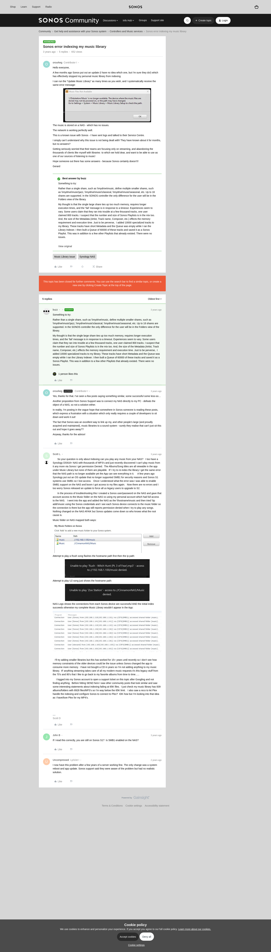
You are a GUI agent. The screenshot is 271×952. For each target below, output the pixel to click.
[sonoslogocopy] (135, 7)
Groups (143, 20)
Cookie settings (133, 805)
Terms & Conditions (112, 805)
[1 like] (65, 374)
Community (45, 31)
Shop (13, 6)
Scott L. (57, 454)
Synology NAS (87, 256)
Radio (48, 6)
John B (56, 735)
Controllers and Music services (126, 31)
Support (36, 6)
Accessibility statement (157, 805)
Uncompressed (61, 760)
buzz (55, 309)
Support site (157, 20)
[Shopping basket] (256, 6)
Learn (24, 6)
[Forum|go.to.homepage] (69, 20)
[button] (203, 20)
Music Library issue (64, 256)
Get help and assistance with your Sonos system (80, 31)
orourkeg (57, 62)
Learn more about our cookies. (194, 929)
